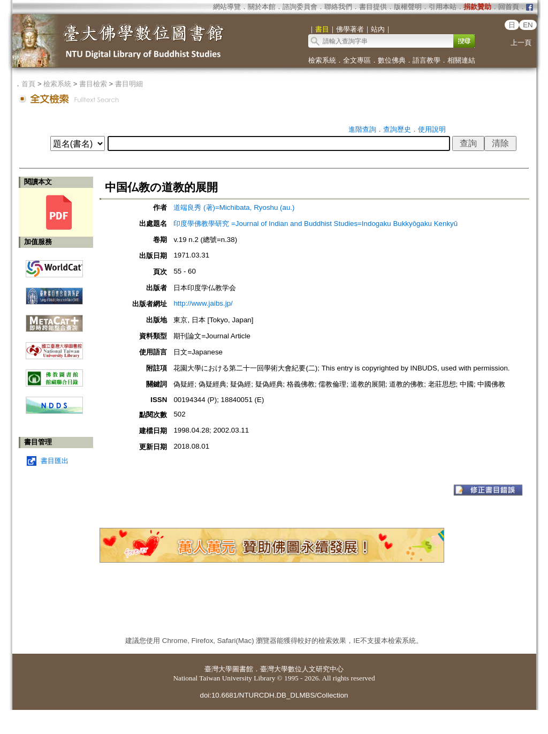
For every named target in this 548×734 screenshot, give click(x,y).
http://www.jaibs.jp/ (202, 303)
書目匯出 (54, 461)
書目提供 (373, 7)
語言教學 (426, 60)
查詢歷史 (397, 129)
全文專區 (357, 60)
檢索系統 (322, 60)
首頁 (28, 84)
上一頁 (521, 43)
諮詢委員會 (300, 7)
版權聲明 (408, 7)
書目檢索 (93, 84)
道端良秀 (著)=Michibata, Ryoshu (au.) (233, 207)
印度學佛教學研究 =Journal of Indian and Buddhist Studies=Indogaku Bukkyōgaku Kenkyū (315, 224)
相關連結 (461, 60)
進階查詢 (362, 129)
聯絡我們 (338, 7)
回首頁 (508, 7)
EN (528, 25)
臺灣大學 (218, 669)
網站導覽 (227, 7)
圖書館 (242, 669)
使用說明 (432, 129)
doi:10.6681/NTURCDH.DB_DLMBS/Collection (274, 695)
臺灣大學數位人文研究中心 (302, 669)
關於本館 (262, 7)
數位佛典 (392, 60)
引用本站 (442, 7)
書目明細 (129, 84)
